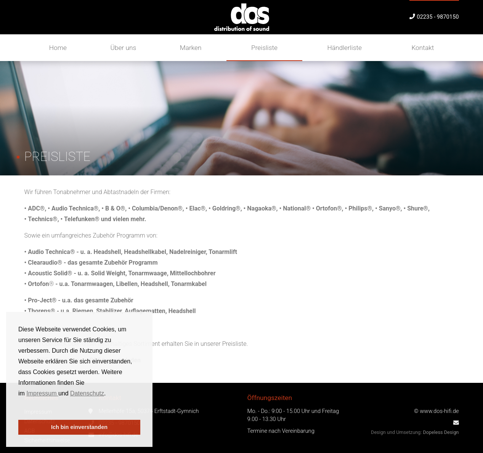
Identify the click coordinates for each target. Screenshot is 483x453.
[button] (19, 409)
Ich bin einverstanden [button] (79, 427)
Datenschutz (87, 393)
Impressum (42, 393)
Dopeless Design (441, 432)
